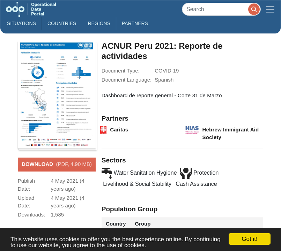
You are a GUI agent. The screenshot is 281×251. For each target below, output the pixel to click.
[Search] (221, 9)
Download (57, 164)
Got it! (249, 239)
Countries (61, 23)
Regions (99, 23)
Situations (21, 23)
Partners (135, 23)
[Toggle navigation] (270, 9)
